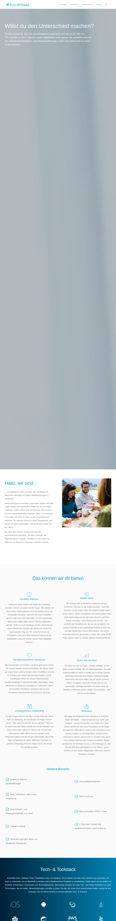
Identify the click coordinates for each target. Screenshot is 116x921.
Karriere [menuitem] (99, 4)
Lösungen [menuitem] (63, 4)
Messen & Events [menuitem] (87, 4)
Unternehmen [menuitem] (74, 4)
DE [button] (106, 4)
